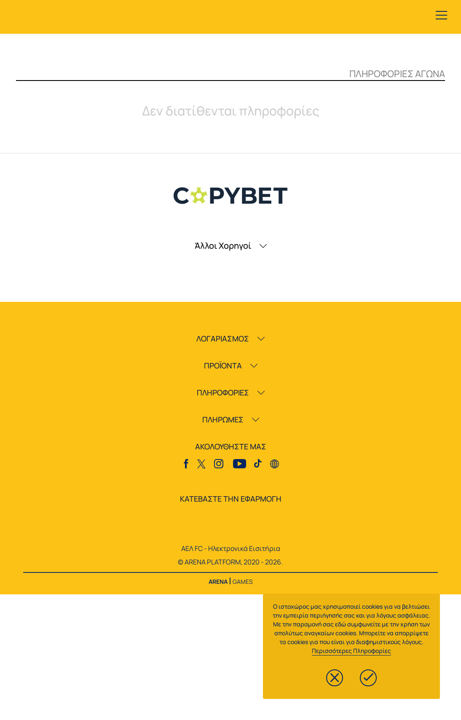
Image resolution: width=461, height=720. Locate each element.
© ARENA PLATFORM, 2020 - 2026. (230, 562)
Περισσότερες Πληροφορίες (351, 651)
